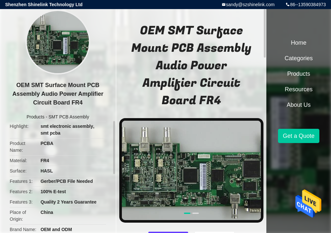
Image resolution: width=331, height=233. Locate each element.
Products (35, 116)
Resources (299, 89)
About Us (299, 105)
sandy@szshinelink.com (250, 4)
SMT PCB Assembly (68, 116)
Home (298, 42)
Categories (298, 58)
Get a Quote (299, 136)
